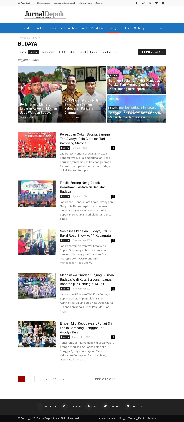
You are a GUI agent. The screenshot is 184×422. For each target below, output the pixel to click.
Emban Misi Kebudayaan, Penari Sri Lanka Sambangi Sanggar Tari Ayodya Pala (86, 327)
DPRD (73, 51)
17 (54, 379)
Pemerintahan (68, 28)
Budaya (113, 28)
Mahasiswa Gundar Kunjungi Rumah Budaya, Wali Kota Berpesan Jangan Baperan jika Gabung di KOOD (87, 279)
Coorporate (48, 51)
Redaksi (98, 3)
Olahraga (139, 28)
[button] (161, 28)
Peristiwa (39, 28)
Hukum (126, 28)
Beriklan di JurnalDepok (64, 3)
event (83, 51)
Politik (84, 28)
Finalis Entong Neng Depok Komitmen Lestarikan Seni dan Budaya (83, 187)
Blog (122, 418)
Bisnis (52, 28)
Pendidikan (98, 28)
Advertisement (107, 418)
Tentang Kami (85, 3)
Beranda (25, 28)
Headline (106, 51)
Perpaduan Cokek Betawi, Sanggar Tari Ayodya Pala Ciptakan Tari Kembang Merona (85, 138)
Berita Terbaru (43, 3)
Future (93, 51)
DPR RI (61, 51)
